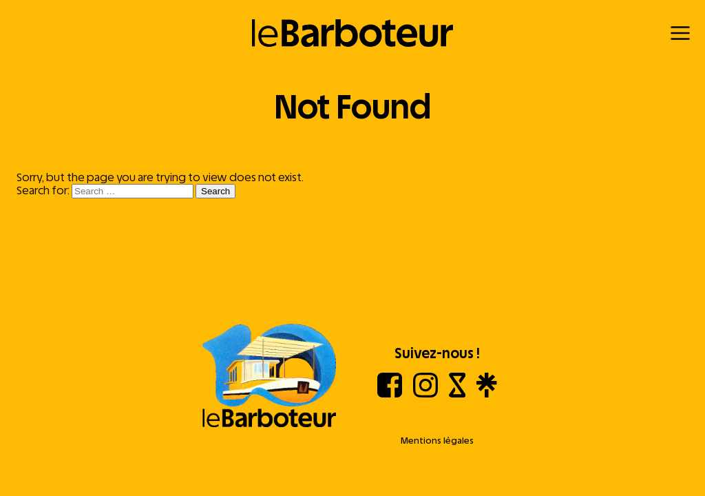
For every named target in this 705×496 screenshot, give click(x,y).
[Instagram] (425, 393)
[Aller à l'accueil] (269, 377)
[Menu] (680, 33)
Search (215, 191)
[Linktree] (486, 393)
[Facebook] (390, 393)
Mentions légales (437, 440)
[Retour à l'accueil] (353, 33)
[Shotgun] (457, 393)
